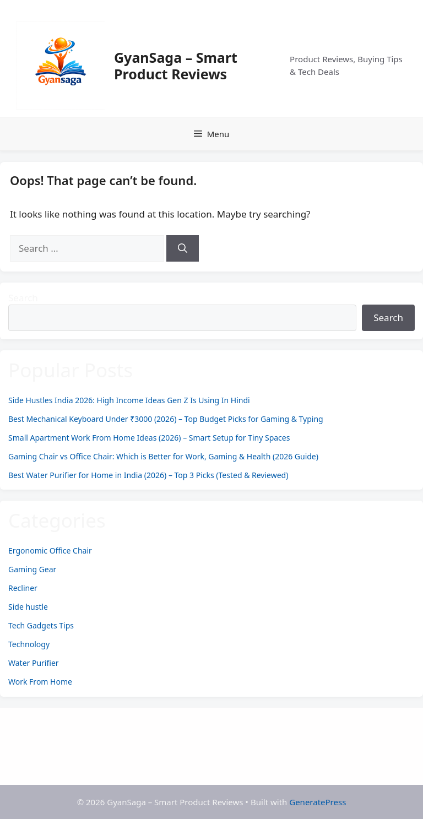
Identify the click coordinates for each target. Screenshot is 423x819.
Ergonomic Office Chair (50, 550)
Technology (29, 644)
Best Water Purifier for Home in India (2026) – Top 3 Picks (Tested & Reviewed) (148, 475)
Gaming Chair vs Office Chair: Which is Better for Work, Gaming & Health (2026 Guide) (163, 456)
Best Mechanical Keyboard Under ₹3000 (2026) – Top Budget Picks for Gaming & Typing (165, 419)
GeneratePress (317, 801)
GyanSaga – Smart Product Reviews (175, 65)
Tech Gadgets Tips (41, 625)
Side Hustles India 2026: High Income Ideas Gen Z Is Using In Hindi (129, 400)
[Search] (182, 248)
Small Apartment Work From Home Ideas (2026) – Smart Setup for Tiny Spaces (149, 437)
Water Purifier (33, 663)
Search (23, 297)
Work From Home (40, 681)
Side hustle (28, 606)
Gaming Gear (32, 569)
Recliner (22, 588)
